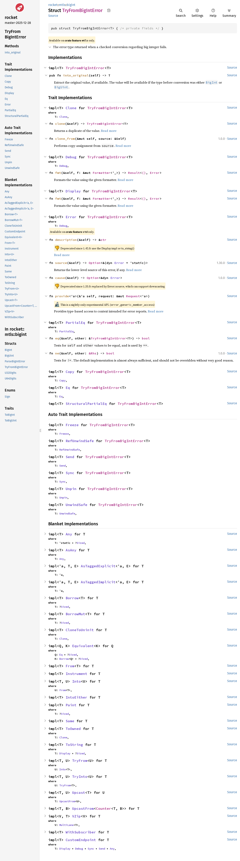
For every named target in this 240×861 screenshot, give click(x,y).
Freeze (72, 425)
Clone (71, 108)
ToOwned (73, 728)
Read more (108, 131)
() (144, 173)
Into (76, 681)
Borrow (72, 598)
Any (69, 534)
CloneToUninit (80, 630)
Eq (68, 387)
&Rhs (93, 353)
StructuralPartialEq (86, 403)
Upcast (78, 792)
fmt (58, 173)
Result (134, 173)
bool (146, 338)
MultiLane (66, 825)
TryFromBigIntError (85, 68)
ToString (74, 744)
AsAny (71, 550)
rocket (52, 5)
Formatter (101, 173)
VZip (76, 816)
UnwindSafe (76, 504)
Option (94, 263)
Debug (71, 157)
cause (60, 278)
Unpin (71, 488)
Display (73, 191)
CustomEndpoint (81, 840)
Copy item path (109, 10)
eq (57, 338)
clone (60, 124)
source (61, 263)
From (70, 666)
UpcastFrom (67, 801)
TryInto (79, 776)
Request (133, 296)
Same (70, 721)
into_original (76, 75)
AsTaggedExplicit (98, 566)
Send (70, 457)
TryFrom (79, 760)
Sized (81, 543)
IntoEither (76, 697)
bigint (71, 5)
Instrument (76, 673)
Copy (70, 371)
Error (155, 173)
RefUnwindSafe (80, 441)
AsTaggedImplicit (98, 582)
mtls (62, 5)
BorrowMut (75, 614)
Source (53, 16)
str (103, 240)
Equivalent (83, 646)
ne (57, 353)
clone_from (65, 139)
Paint (71, 705)
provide (62, 296)
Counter (103, 808)
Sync (70, 473)
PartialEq (75, 322)
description (66, 240)
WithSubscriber (81, 832)
